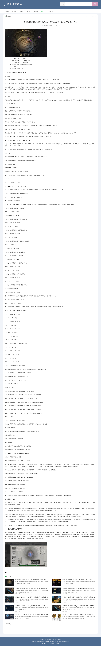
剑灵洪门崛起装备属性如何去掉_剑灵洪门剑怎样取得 (77, 579)
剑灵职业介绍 (13, 66)
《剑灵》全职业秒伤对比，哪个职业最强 (20, 61)
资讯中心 (43, 11)
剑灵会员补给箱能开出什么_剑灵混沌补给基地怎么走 (30, 606)
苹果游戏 (21, 11)
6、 (9, 68)
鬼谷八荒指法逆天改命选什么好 (17, 59)
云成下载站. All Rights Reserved (53, 639)
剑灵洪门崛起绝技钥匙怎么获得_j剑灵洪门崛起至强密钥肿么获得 (33, 588)
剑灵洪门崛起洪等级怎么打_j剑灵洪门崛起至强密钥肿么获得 (79, 588)
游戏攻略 (94, 16)
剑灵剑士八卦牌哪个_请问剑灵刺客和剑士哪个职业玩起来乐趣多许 (34, 597)
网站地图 (57, 643)
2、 (9, 61)
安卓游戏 (14, 11)
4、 (9, 64)
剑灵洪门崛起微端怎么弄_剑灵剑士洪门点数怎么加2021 (78, 606)
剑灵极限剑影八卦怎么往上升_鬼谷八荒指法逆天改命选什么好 (32, 579)
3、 (9, 62)
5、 (9, 66)
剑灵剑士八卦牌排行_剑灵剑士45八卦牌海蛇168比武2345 (31, 614)
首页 (86, 16)
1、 (9, 59)
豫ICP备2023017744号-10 (47, 643)
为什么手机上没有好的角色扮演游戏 (18, 62)
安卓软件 (29, 11)
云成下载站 (24, 5)
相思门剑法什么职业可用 (16, 68)
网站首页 (7, 11)
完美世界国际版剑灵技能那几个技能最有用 (20, 64)
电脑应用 (36, 11)
